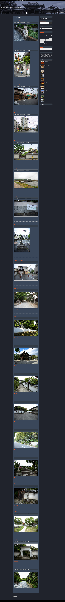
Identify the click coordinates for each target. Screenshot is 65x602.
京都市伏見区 (21, 22)
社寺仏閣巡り (43, 55)
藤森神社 (16, 288)
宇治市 (20, 142)
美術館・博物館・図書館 (46, 56)
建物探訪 (42, 54)
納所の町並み (16, 112)
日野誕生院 (16, 455)
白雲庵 (15, 511)
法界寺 (15, 483)
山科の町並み (16, 428)
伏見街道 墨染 (17, 84)
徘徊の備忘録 (24, 22)
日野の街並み (16, 48)
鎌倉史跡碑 (46, 55)
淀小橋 (15, 196)
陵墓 (49, 56)
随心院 (15, 372)
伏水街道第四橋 (17, 20)
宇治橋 (15, 168)
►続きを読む (16, 105)
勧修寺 (15, 400)
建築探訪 (50, 55)
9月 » (42, 44)
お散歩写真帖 (46, 54)
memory (19, 22)
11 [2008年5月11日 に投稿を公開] (51, 38)
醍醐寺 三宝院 (17, 344)
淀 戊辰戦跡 (16, 224)
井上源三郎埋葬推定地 (18, 260)
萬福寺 (15, 539)
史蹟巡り (49, 54)
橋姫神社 (16, 140)
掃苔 (48, 55)
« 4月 (40, 44)
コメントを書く (29, 22)
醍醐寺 (15, 316)
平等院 (15, 567)
